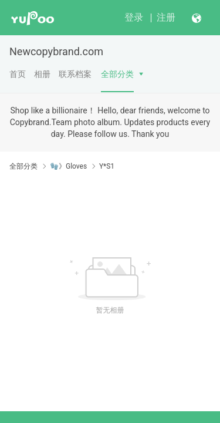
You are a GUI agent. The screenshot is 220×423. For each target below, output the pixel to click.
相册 (42, 74)
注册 (166, 17)
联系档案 (75, 74)
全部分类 (117, 74)
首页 (17, 74)
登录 (133, 17)
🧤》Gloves (68, 166)
